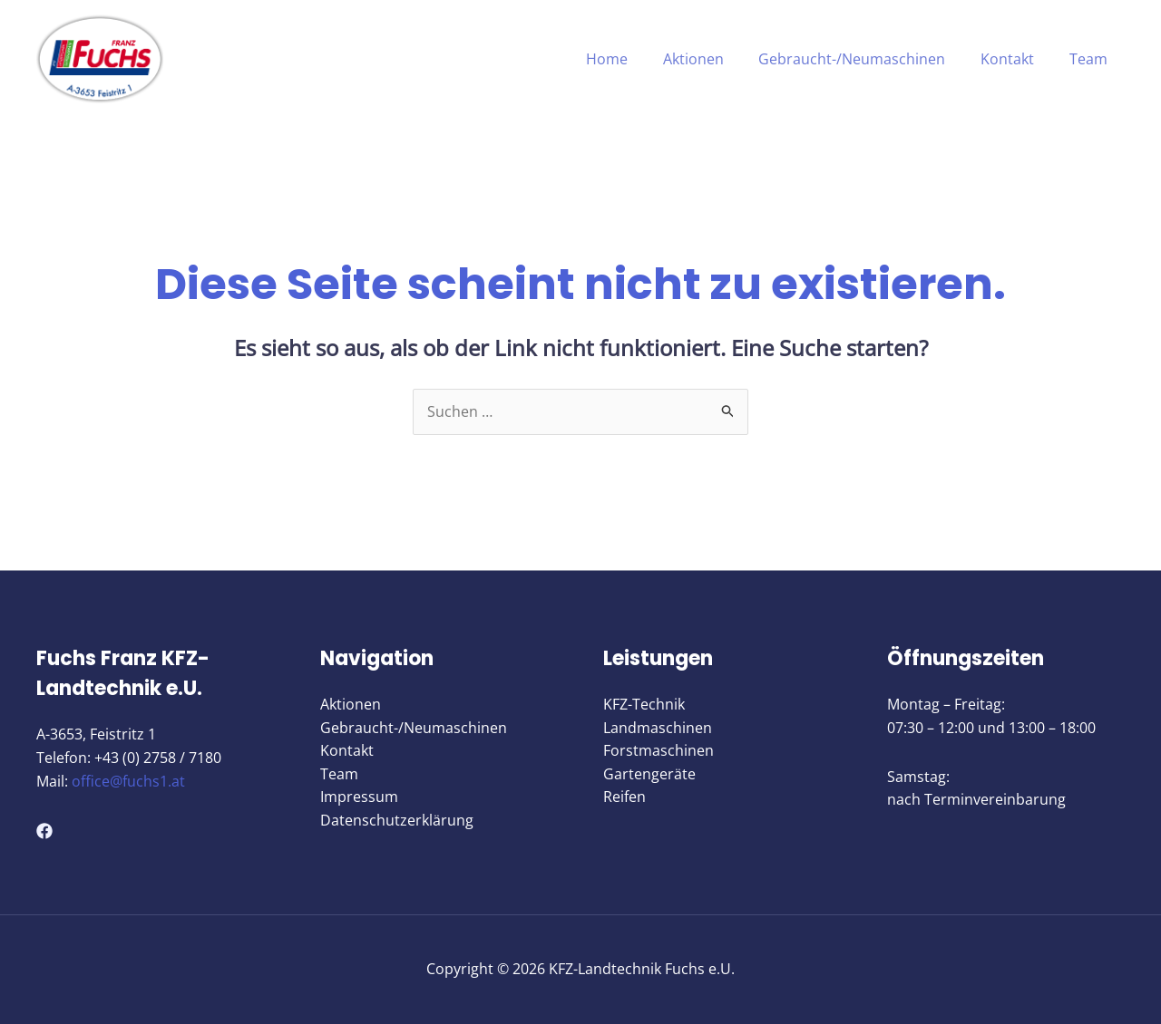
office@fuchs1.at (128, 781)
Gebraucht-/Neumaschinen (867, 59)
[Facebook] (44, 831)
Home (634, 59)
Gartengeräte (649, 774)
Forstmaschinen (658, 751)
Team (1091, 59)
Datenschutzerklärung (396, 821)
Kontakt (1016, 59)
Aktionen (714, 59)
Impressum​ (359, 797)
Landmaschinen (657, 728)
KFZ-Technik (644, 705)
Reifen (624, 797)
